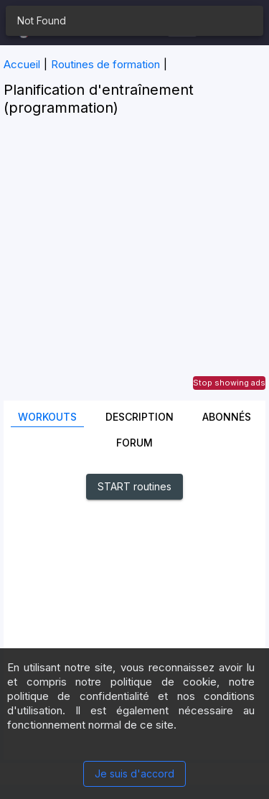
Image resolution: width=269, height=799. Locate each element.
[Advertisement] (134, 266)
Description (139, 417)
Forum (134, 442)
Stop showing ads (229, 383)
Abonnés (226, 417)
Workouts (47, 417)
